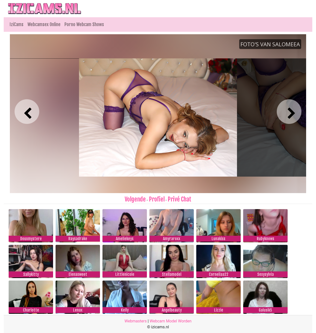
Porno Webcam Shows (84, 24)
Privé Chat (179, 199)
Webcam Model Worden (171, 321)
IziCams (16, 24)
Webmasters (135, 321)
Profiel (157, 199)
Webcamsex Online (43, 24)
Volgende (135, 199)
